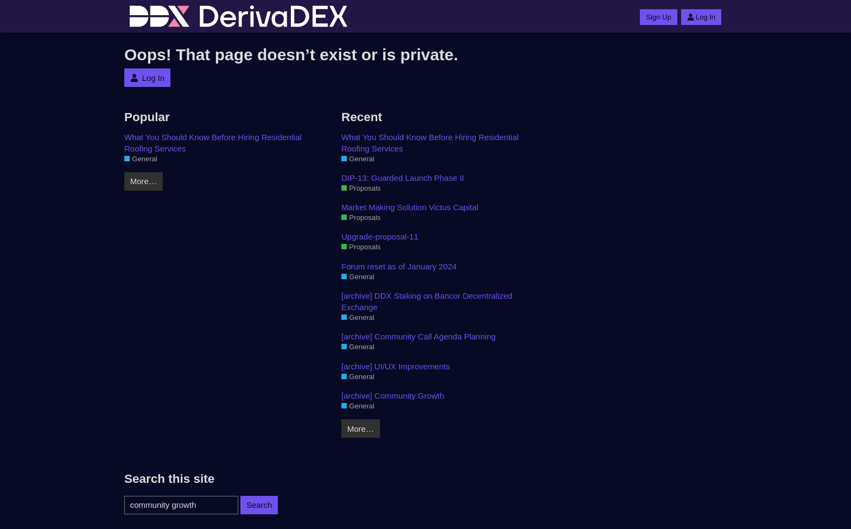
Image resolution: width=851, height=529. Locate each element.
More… (143, 181)
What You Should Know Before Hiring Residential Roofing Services (213, 143)
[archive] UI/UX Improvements (395, 366)
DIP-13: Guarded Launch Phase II (402, 177)
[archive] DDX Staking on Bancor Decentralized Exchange (426, 301)
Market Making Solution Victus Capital (409, 207)
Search (259, 504)
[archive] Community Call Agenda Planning (418, 336)
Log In (701, 17)
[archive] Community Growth (392, 395)
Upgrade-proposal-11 (379, 236)
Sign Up (658, 17)
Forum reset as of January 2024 (399, 266)
